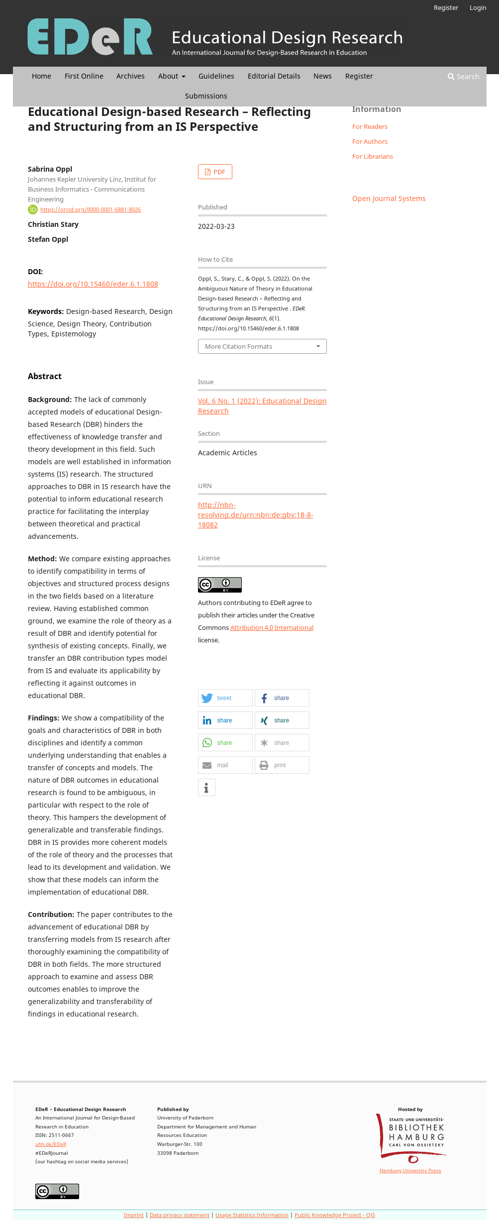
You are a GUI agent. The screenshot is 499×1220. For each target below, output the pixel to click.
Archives (130, 76)
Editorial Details (274, 76)
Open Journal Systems (389, 198)
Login (478, 7)
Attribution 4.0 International (271, 627)
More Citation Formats (238, 346)
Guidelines (216, 76)
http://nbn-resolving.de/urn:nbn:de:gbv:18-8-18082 (255, 514)
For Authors (370, 141)
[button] (225, 698)
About (169, 76)
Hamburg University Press (410, 1170)
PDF (218, 171)
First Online (84, 76)
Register (359, 76)
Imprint (134, 1215)
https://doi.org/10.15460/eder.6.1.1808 (93, 284)
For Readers (370, 126)
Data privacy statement (179, 1215)
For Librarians (372, 156)
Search (464, 76)
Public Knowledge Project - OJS (335, 1215)
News (322, 76)
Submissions (206, 96)
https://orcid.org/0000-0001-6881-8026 (90, 209)
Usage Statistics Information (252, 1215)
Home (41, 76)
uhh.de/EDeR (50, 1144)
